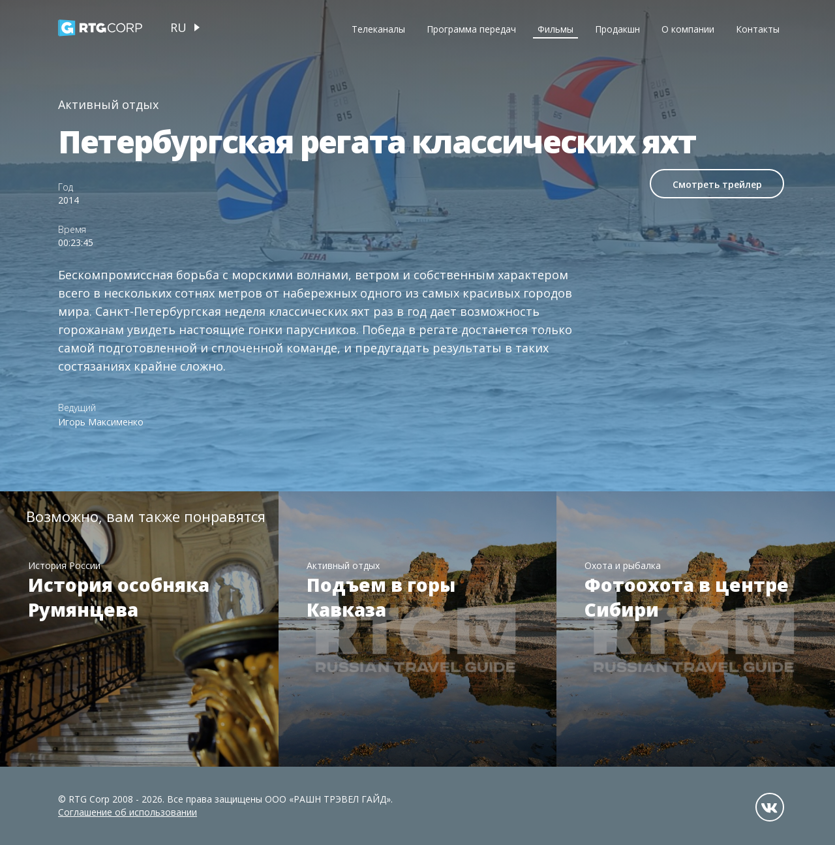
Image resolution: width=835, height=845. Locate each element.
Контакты (758, 29)
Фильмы (555, 29)
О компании (687, 29)
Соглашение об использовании (127, 812)
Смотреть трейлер (717, 184)
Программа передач (471, 29)
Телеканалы (378, 29)
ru (178, 27)
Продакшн (617, 29)
